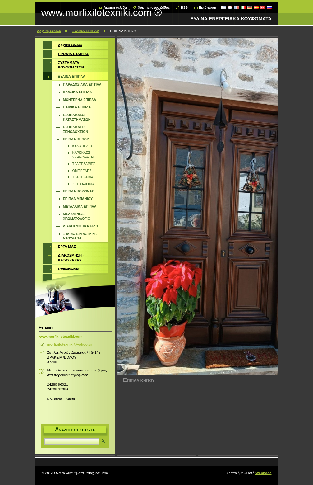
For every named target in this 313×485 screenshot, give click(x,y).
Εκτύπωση (207, 7)
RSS (184, 7)
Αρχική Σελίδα (49, 31)
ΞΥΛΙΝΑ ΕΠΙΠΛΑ (85, 31)
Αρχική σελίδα (115, 7)
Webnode (263, 473)
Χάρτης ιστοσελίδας (154, 7)
